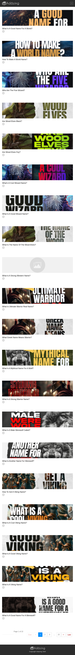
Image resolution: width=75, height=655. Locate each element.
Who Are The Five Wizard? (13, 90)
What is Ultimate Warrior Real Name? (18, 307)
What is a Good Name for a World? (17, 29)
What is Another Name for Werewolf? (18, 461)
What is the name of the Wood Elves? (19, 245)
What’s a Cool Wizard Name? (14, 183)
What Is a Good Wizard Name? (15, 214)
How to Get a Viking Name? (14, 492)
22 (59, 634)
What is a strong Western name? (16, 276)
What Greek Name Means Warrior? (17, 337)
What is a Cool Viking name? (14, 523)
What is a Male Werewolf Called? (16, 430)
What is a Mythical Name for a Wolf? (18, 368)
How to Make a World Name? (14, 59)
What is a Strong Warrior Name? (16, 399)
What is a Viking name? (12, 585)
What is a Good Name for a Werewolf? (18, 615)
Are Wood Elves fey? (11, 152)
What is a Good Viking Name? (15, 554)
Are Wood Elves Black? (12, 121)
